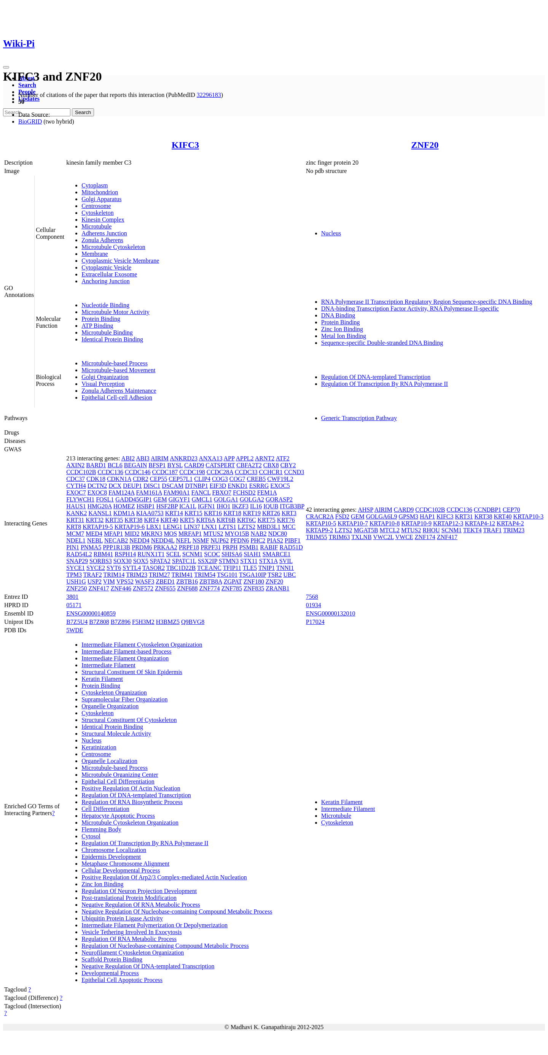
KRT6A (205, 520)
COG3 (220, 479)
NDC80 (277, 533)
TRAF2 (92, 574)
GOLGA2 (252, 499)
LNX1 (209, 527)
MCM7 (75, 533)
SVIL (286, 561)
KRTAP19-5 (98, 527)
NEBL (95, 540)
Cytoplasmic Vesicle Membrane (120, 260)
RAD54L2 (79, 554)
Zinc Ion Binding (342, 329)
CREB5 (256, 479)
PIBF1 (293, 540)
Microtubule (96, 226)
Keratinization (98, 747)
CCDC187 (165, 472)
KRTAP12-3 (448, 523)
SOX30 (122, 561)
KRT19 (252, 513)
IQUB (270, 506)
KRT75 (267, 520)
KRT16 (213, 513)
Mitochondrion (99, 192)
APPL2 (244, 458)
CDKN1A (119, 479)
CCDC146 (138, 472)
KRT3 (289, 513)
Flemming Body (101, 829)
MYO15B (237, 533)
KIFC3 (185, 145)
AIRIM (160, 458)
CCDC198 (192, 472)
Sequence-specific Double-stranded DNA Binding (382, 343)
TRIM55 (316, 537)
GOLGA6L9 (381, 516)
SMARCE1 (277, 554)
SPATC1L (184, 561)
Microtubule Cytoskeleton (113, 247)
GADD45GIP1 (133, 499)
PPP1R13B (116, 547)
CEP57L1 (181, 479)
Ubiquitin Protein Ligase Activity (122, 918)
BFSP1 (157, 465)
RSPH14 (125, 554)
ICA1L (187, 506)
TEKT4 (472, 530)
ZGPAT (233, 581)
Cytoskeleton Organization (114, 692)
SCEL (173, 554)
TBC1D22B (181, 568)
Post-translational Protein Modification (129, 898)
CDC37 (75, 479)
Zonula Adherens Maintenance (118, 390)
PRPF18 (189, 547)
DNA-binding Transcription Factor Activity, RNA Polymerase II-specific (410, 308)
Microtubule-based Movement (118, 370)
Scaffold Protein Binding (111, 959)
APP (229, 458)
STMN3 (229, 561)
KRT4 (151, 520)
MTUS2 (213, 533)
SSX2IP (207, 561)
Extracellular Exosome (109, 274)
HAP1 (427, 516)
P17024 (315, 622)
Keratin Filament (102, 679)
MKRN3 (151, 533)
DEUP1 (132, 485)
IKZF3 (240, 506)
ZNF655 (165, 588)
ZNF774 (209, 588)
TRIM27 (159, 574)
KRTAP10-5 (321, 523)
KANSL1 (100, 513)
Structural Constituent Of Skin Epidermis (131, 672)
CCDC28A (220, 472)
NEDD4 (139, 540)
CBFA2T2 (248, 465)
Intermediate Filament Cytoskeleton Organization (141, 644)
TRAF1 (492, 530)
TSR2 (275, 574)
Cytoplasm (94, 185)
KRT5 (187, 520)
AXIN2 (75, 465)
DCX (114, 485)
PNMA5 (91, 547)
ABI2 (128, 458)
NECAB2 (116, 540)
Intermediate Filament (108, 665)
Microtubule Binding (107, 332)
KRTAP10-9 (416, 523)
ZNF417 (98, 588)
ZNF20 (424, 145)
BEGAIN (135, 465)
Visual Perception (102, 384)
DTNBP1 (196, 485)
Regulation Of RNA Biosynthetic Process (132, 802)
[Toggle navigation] (6, 67)
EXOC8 (97, 492)
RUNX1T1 (150, 554)
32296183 (209, 95)
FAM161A (149, 492)
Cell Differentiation (105, 809)
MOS (170, 533)
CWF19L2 (280, 479)
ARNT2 (265, 458)
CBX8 (271, 465)
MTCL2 (390, 530)
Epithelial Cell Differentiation (118, 781)
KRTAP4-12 (480, 523)
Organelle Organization (110, 706)
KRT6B (226, 520)
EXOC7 (76, 492)
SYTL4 (132, 568)
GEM (160, 499)
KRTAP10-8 (385, 523)
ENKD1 (237, 485)
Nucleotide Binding (105, 305)
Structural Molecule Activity (116, 733)
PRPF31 (211, 547)
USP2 (95, 581)
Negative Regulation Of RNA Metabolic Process (140, 904)
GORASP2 (279, 499)
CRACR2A (320, 516)
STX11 (249, 561)
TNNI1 (285, 568)
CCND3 (294, 472)
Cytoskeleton (97, 212)
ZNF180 (254, 581)
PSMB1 (249, 547)
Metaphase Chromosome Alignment (125, 863)
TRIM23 (136, 574)
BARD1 (96, 465)
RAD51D (291, 547)
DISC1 (151, 485)
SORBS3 (100, 561)
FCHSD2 (244, 492)
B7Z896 (121, 622)
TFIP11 (232, 568)
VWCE (404, 537)
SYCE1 (75, 568)
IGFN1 (206, 506)
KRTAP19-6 (130, 527)
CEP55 (158, 479)
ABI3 (143, 458)
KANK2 (76, 513)
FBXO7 (221, 492)
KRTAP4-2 (510, 523)
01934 (313, 605)
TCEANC (209, 568)
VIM (109, 581)
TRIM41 (182, 574)
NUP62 (219, 540)
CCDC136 (110, 472)
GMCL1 (202, 499)
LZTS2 (246, 527)
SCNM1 (192, 554)
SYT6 (114, 568)
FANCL (201, 492)
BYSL (175, 465)
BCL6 (115, 465)
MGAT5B (366, 530)
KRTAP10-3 (528, 516)
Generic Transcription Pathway (359, 418)
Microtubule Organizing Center (119, 774)
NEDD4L (163, 540)
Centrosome (96, 206)
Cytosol (90, 836)
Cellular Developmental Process (120, 870)
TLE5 (250, 568)
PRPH (230, 547)
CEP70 (511, 509)
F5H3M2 (143, 622)
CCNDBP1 (487, 509)
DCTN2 (97, 485)
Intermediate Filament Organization (125, 658)
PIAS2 (275, 540)
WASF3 (145, 581)
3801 (72, 596)
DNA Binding (338, 315)
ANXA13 (210, 458)
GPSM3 (408, 516)
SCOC (212, 554)
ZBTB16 (187, 581)
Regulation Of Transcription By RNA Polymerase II (384, 384)
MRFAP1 (190, 533)
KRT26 (271, 513)
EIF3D (218, 485)
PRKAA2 (165, 547)
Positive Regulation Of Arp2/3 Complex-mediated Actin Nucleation (164, 877)
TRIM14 (113, 574)
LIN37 (192, 527)
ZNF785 (231, 588)
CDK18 (95, 479)
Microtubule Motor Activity (115, 312)
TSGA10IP (252, 574)
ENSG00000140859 (91, 613)
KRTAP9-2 (319, 530)
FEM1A (267, 492)
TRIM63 (339, 537)
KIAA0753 (150, 513)
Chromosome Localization (113, 850)
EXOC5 (280, 485)
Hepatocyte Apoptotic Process (118, 815)
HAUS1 (76, 506)
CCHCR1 (271, 472)
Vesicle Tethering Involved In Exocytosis (131, 932)
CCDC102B (81, 472)
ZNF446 (121, 588)
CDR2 (140, 479)
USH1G (76, 581)
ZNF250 (76, 588)
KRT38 (133, 520)
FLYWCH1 (80, 499)
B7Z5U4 (77, 622)
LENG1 (172, 527)
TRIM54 (204, 574)
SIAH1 (252, 554)
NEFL (183, 540)
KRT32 (95, 520)
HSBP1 (146, 506)
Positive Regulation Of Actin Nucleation (130, 788)
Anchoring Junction (105, 281)
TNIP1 (266, 568)
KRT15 (193, 513)
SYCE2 (95, 568)
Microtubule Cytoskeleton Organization (129, 822)
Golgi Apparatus (101, 199)
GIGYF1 (179, 499)
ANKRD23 (184, 458)
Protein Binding (100, 319)
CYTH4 (76, 485)
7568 (312, 596)
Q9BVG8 (192, 622)
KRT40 (169, 520)
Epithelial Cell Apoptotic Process (121, 980)
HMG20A (100, 506)
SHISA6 (231, 554)
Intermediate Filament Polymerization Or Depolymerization (154, 925)
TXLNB (361, 537)
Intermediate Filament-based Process (126, 651)
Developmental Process (110, 973)
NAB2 (259, 533)
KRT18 (232, 513)
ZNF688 (187, 588)
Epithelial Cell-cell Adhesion (116, 397)
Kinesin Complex (102, 219)
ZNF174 (425, 537)
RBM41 (103, 554)
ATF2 (282, 458)
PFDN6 (239, 540)
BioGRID (30, 121)
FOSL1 (105, 499)
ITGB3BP (292, 506)
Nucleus (331, 233)
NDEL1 (76, 540)
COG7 (237, 479)
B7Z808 (99, 622)
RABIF (269, 547)
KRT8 (73, 527)
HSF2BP (167, 506)
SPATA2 (160, 561)
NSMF (201, 540)
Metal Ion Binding (343, 336)
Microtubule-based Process (114, 363)
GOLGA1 (226, 499)
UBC (289, 574)
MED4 (94, 533)
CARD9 (194, 465)
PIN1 (72, 547)
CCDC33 (246, 472)
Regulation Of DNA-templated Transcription (376, 377)
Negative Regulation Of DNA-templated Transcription (147, 966)
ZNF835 (254, 588)
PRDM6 (142, 547)
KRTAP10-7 (353, 523)
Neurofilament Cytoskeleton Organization (132, 952)
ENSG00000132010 (330, 613)
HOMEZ (124, 506)
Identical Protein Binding (112, 339)
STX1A (268, 561)
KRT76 (286, 520)
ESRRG (259, 485)
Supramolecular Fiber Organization (124, 699)
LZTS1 (227, 527)
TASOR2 (153, 568)
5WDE (74, 630)
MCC (289, 527)
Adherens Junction (104, 233)
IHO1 (223, 506)
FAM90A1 (177, 492)
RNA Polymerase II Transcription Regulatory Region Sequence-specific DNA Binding (426, 301)
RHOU (431, 530)
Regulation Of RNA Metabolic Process (129, 939)
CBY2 (288, 465)
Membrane (94, 254)
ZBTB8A (210, 581)
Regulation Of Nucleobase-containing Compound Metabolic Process (165, 945)
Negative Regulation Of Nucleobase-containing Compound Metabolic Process (176, 911)
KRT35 (114, 520)
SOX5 (140, 561)
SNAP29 (77, 561)
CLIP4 (202, 479)
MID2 (131, 533)
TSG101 (227, 574)
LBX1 (153, 527)
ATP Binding (97, 325)
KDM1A (124, 513)
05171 (73, 605)
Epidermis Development (111, 857)
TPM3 (74, 574)
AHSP (365, 509)
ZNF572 (143, 588)
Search (27, 85)
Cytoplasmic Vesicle (106, 267)
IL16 (256, 506)
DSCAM (172, 485)
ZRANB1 (277, 588)
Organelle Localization (109, 761)
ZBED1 (165, 581)
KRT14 (174, 513)
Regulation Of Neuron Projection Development (139, 891)
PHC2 (257, 540)
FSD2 (342, 516)
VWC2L (383, 537)
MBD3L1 (268, 527)
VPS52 (125, 581)
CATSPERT (220, 465)
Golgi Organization (105, 377)
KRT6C (246, 520)
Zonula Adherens (102, 240)
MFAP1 (113, 533)
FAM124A (121, 492)
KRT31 (75, 520)
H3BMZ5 (168, 622)
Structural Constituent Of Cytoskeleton (129, 720)
